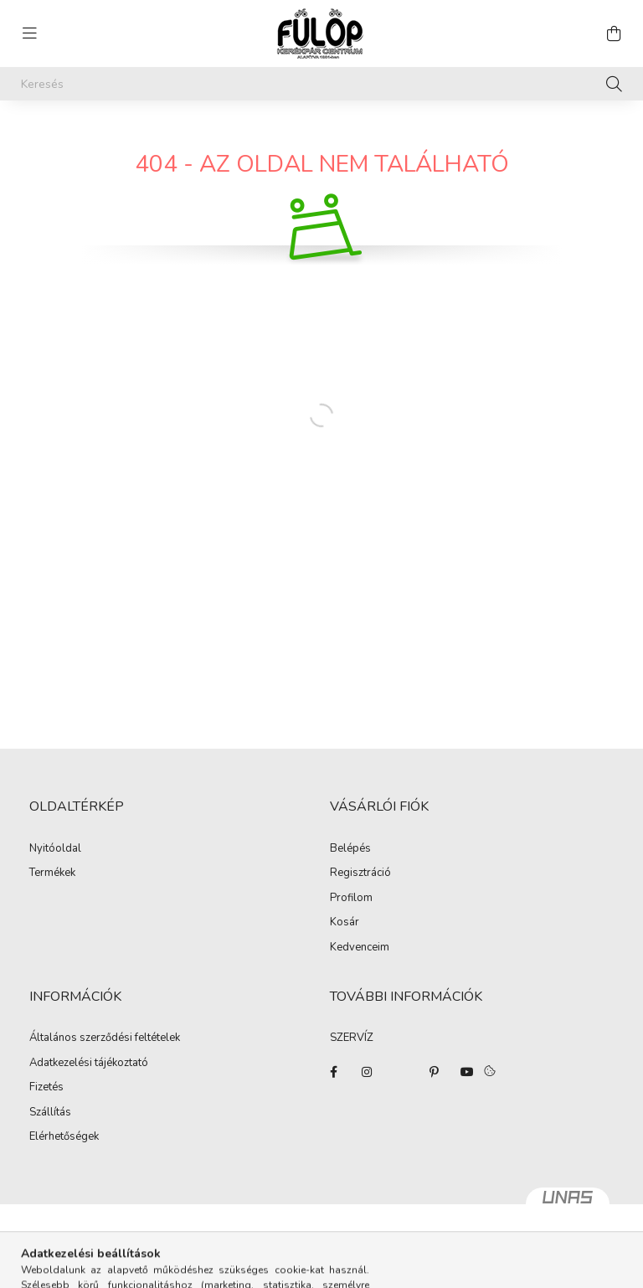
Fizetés (46, 1088)
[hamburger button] (29, 33)
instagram (366, 1072)
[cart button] (613, 33)
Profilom (351, 898)
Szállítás (50, 1113)
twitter (400, 1072)
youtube (467, 1072)
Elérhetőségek (64, 1137)
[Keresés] (321, 83)
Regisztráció (360, 873)
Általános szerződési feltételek (104, 1038)
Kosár (344, 923)
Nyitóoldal (55, 849)
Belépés (350, 849)
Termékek (52, 873)
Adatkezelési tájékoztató (88, 1063)
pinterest (433, 1072)
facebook (333, 1072)
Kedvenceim (359, 948)
